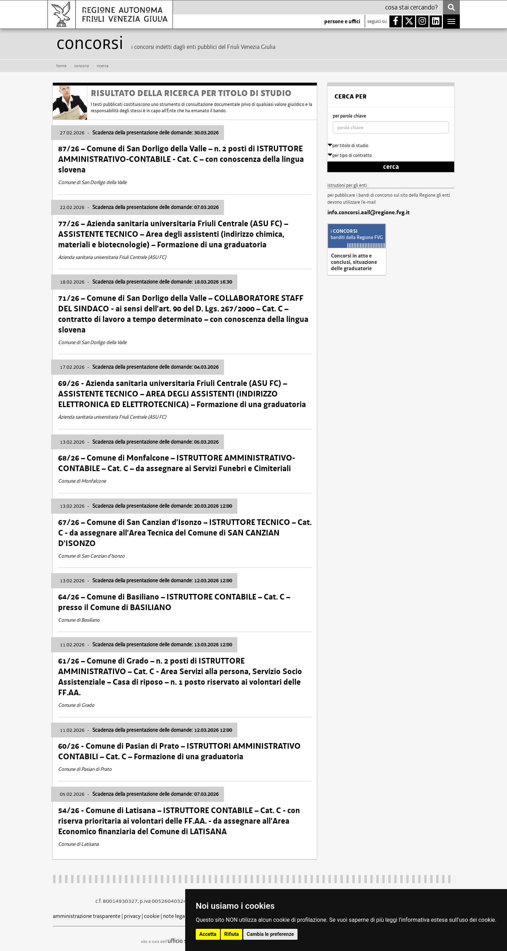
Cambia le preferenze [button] (270, 934)
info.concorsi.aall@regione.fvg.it (368, 212)
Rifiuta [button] (231, 934)
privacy (132, 916)
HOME (61, 66)
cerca (391, 166)
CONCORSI (81, 66)
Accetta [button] (208, 934)
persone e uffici (342, 21)
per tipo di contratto (349, 155)
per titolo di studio (347, 145)
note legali (175, 916)
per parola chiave (349, 116)
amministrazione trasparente (86, 916)
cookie (151, 916)
